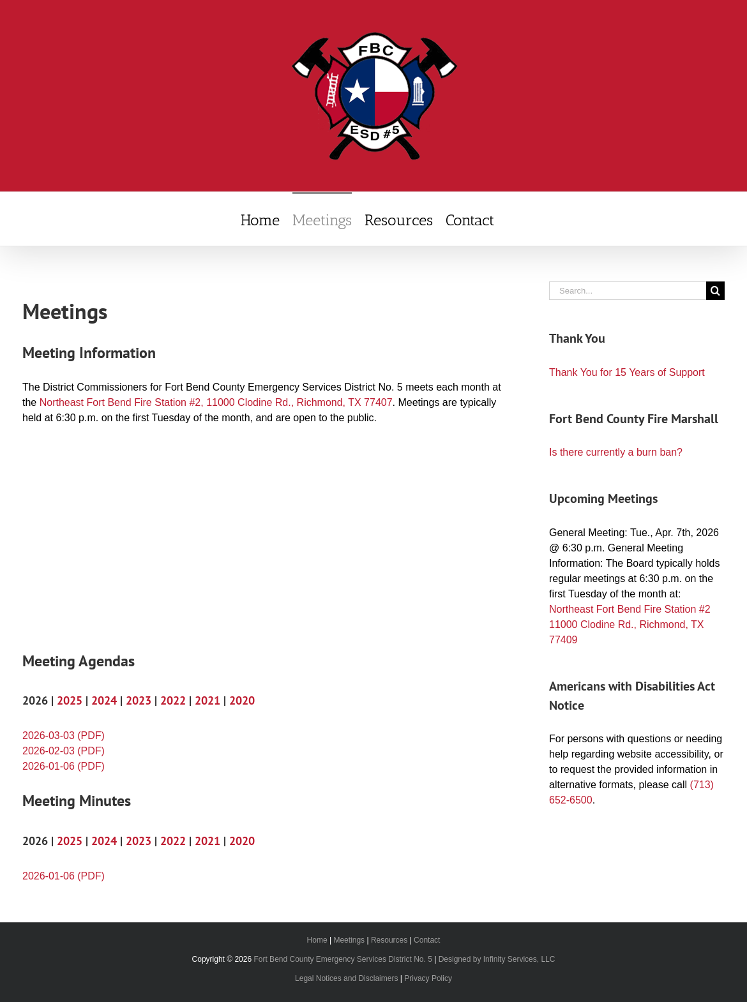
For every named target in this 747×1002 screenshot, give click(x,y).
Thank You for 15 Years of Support (627, 372)
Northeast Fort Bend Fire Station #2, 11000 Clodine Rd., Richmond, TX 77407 (216, 402)
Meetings (349, 940)
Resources (389, 940)
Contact (427, 940)
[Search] (715, 290)
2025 (69, 700)
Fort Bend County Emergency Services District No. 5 (342, 959)
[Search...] (627, 290)
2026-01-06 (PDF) (63, 766)
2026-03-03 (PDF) (63, 735)
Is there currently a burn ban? (616, 452)
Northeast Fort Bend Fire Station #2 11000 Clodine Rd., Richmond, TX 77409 (630, 624)
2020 (242, 700)
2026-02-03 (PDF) (63, 750)
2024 (104, 700)
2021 (207, 700)
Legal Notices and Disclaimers (346, 978)
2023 (138, 700)
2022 (173, 700)
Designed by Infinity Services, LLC (497, 959)
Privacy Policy (428, 978)
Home (317, 940)
